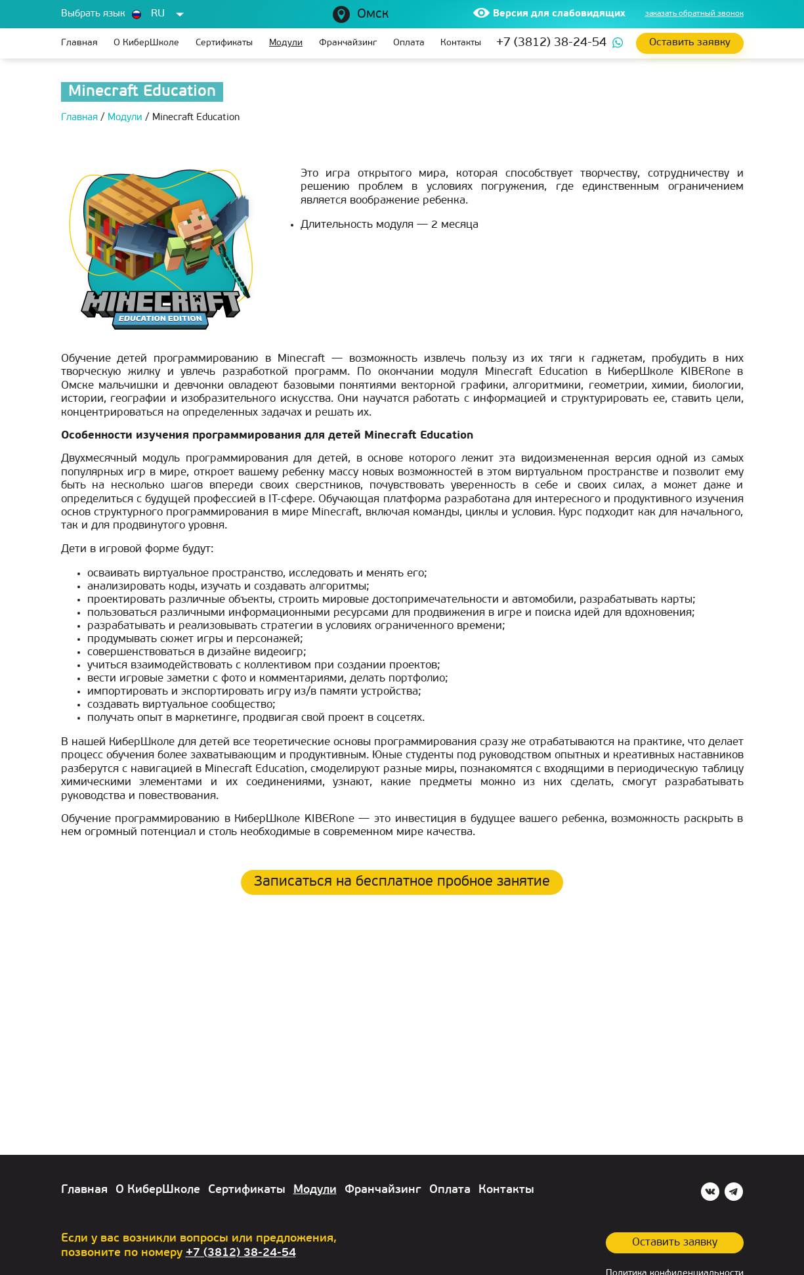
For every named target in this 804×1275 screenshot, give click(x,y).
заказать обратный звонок (694, 14)
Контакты (460, 43)
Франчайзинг (348, 43)
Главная (79, 43)
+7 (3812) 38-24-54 (551, 43)
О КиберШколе (146, 43)
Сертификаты (224, 43)
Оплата (409, 43)
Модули (286, 43)
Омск (373, 14)
